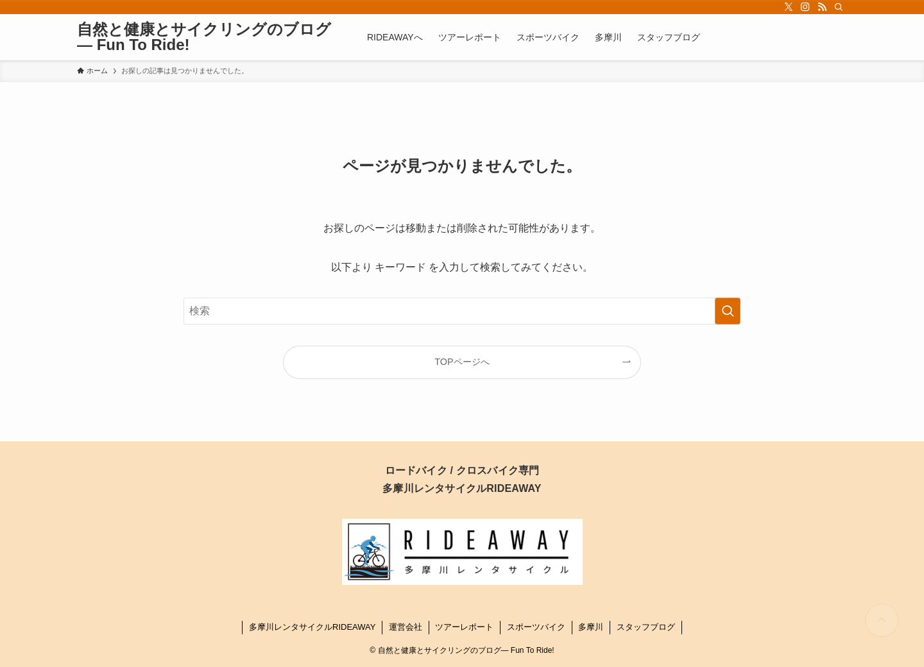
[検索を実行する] (727, 311)
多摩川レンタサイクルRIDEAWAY (312, 627)
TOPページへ (461, 362)
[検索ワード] (462, 311)
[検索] (838, 7)
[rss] (822, 7)
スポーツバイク (536, 627)
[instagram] (805, 7)
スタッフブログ (646, 627)
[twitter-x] (788, 7)
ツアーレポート (464, 627)
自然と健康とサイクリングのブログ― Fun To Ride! (204, 37)
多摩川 (590, 627)
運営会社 (405, 627)
